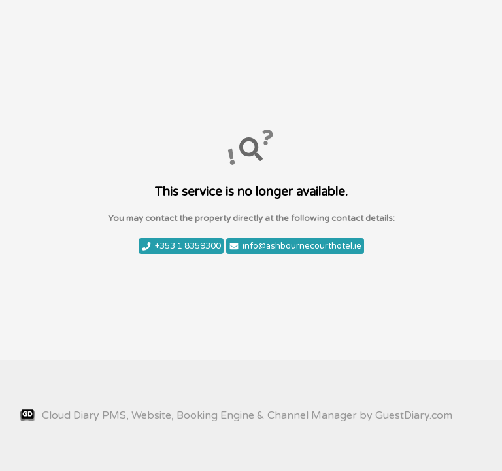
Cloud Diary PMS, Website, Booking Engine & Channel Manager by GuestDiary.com (236, 415)
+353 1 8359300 (181, 246)
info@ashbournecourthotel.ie (295, 246)
